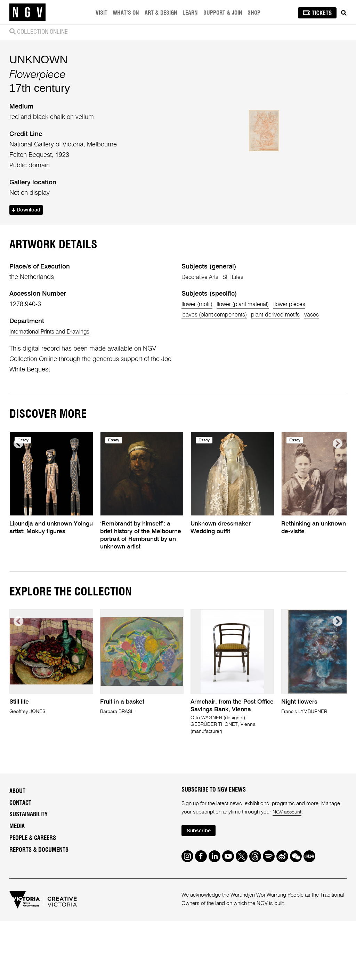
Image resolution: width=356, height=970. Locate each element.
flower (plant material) (253, 365)
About (17, 854)
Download (28, 240)
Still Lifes (241, 338)
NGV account (288, 874)
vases (330, 376)
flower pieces (307, 365)
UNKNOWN (38, 89)
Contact (20, 865)
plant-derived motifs (289, 376)
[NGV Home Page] (27, 12)
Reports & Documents (38, 912)
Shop (255, 13)
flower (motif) (199, 365)
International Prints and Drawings (55, 393)
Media (17, 889)
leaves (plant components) (218, 376)
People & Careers (32, 901)
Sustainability (28, 877)
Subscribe (200, 894)
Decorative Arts (203, 338)
